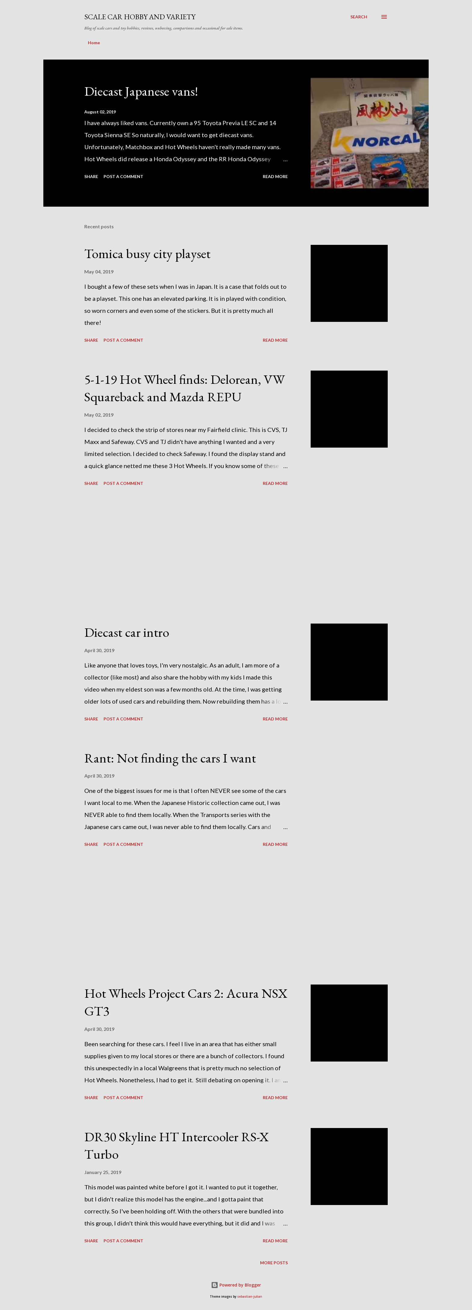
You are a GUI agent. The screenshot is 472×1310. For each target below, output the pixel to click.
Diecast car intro (126, 632)
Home (94, 42)
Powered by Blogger (236, 1285)
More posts (274, 1262)
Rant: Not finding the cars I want (170, 757)
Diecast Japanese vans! (141, 91)
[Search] (358, 16)
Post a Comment (123, 176)
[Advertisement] (186, 556)
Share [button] (91, 176)
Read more (275, 176)
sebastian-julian (249, 1297)
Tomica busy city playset (147, 253)
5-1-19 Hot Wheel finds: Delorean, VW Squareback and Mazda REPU (184, 388)
